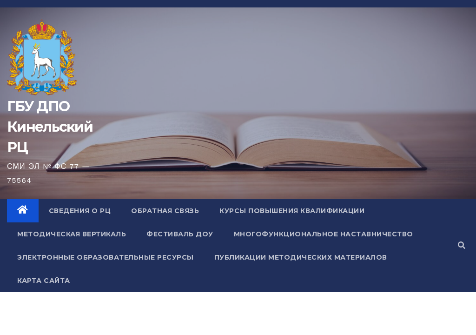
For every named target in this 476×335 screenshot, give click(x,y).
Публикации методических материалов (300, 257)
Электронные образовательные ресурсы (105, 257)
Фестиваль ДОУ (179, 234)
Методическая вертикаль (71, 234)
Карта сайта (43, 280)
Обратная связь (165, 211)
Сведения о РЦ (80, 211)
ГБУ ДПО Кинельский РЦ (50, 127)
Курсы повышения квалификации (291, 211)
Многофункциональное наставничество (323, 234)
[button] (461, 245)
